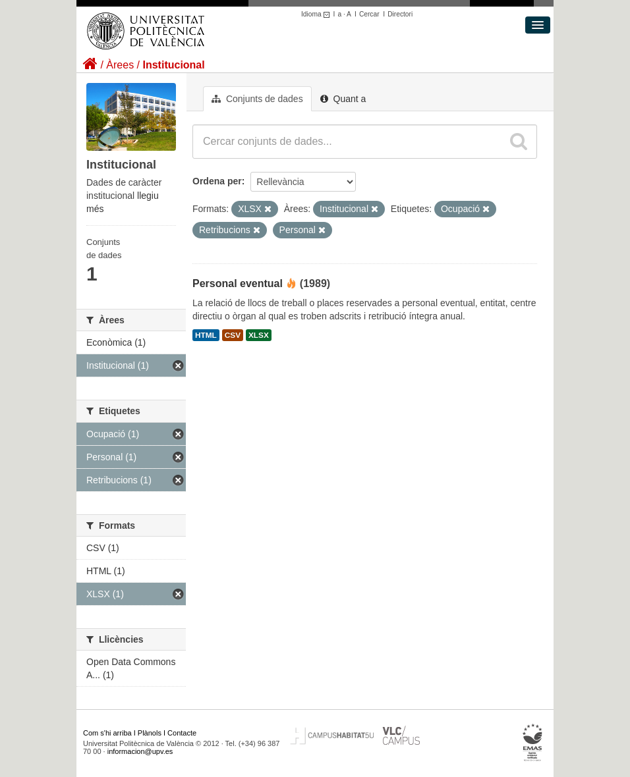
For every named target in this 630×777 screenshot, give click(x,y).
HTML (206, 335)
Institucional (173, 64)
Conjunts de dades (257, 99)
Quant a (343, 99)
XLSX (258, 335)
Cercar (369, 14)
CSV (233, 335)
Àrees (120, 64)
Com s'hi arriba (107, 733)
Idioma (317, 14)
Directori (400, 14)
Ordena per (217, 181)
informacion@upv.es (140, 751)
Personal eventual (237, 283)
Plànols (149, 733)
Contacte (181, 733)
